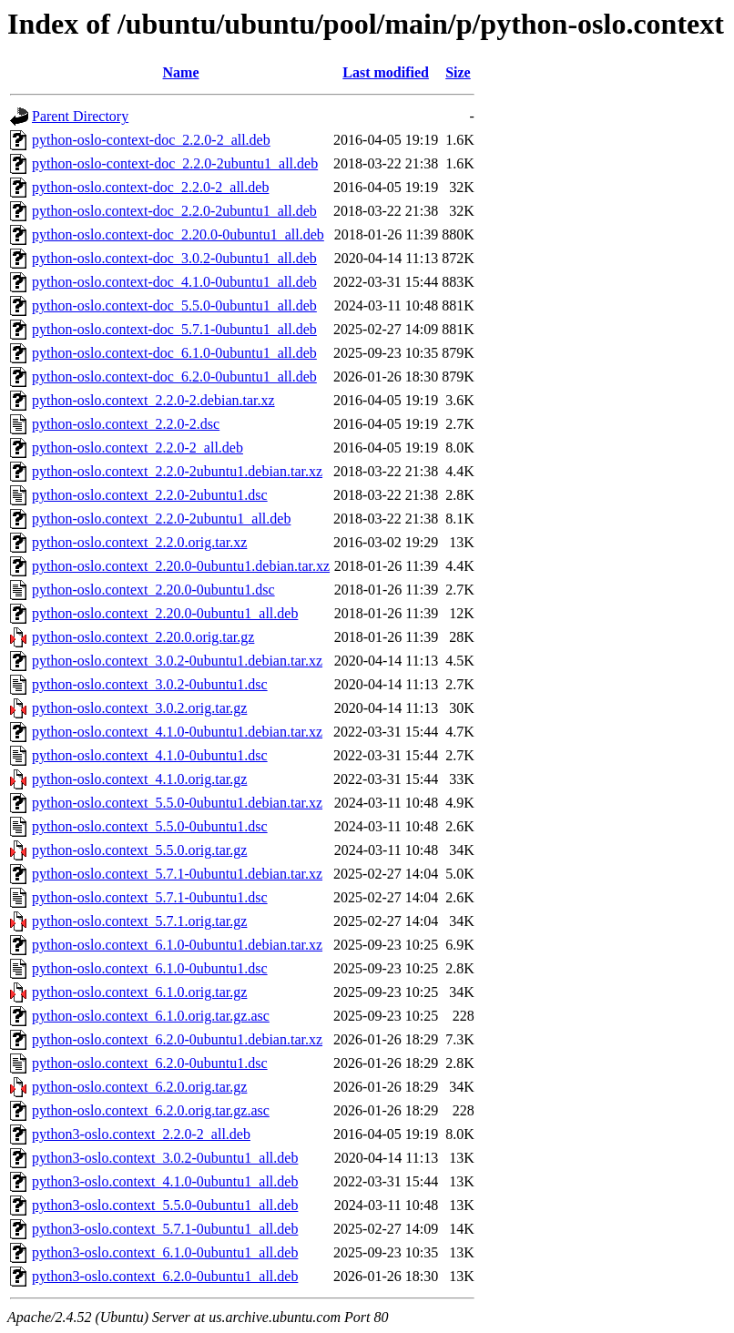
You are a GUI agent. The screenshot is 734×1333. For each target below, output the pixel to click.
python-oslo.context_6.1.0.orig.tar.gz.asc (151, 1015)
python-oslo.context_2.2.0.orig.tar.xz (139, 542)
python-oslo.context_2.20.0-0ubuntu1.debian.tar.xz (181, 566)
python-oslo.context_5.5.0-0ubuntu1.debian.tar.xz (177, 802)
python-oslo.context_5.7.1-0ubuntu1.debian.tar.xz (177, 873)
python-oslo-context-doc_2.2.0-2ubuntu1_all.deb (175, 163)
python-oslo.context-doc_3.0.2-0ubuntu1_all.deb (174, 258)
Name (181, 72)
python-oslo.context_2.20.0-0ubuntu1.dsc (153, 589)
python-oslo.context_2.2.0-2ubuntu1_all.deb (161, 518)
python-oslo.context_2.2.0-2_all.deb (137, 447)
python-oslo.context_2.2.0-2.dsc (125, 424)
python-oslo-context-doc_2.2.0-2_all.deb (151, 140)
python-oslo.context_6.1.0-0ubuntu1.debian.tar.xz (177, 944)
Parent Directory (80, 116)
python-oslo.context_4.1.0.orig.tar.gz (139, 779)
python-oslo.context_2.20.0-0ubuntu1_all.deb (165, 613)
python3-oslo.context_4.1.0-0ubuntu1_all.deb (165, 1181)
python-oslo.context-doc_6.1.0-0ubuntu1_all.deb (174, 353)
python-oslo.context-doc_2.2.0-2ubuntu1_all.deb (174, 211)
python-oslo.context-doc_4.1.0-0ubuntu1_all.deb (174, 282)
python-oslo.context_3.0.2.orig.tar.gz (139, 708)
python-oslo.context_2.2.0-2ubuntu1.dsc (150, 495)
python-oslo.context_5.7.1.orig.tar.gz (139, 921)
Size (458, 72)
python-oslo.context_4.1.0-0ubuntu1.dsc (150, 755)
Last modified (385, 72)
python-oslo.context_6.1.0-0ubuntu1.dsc (150, 968)
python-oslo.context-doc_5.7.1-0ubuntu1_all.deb (174, 329)
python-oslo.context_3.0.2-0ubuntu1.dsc (150, 684)
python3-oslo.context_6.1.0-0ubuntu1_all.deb (165, 1252)
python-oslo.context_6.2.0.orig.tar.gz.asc (151, 1110)
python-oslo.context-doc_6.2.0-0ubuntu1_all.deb (174, 376)
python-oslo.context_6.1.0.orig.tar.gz (139, 992)
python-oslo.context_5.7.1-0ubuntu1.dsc (150, 897)
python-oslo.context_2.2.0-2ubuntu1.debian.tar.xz (177, 471)
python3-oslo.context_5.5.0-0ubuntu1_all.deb (165, 1205)
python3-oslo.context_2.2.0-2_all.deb (141, 1134)
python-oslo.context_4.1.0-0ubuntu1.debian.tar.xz (177, 731)
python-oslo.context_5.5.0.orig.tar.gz (139, 850)
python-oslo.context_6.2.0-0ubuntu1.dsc (150, 1063)
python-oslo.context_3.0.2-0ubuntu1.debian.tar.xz (177, 660)
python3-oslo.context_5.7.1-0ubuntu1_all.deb (165, 1228)
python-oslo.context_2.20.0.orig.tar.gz (143, 637)
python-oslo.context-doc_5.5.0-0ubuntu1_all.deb (174, 305)
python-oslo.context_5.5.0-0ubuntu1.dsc (150, 826)
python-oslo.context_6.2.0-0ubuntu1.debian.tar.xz (177, 1039)
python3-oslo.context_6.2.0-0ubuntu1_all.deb (165, 1276)
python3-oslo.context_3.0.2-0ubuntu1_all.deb (165, 1157)
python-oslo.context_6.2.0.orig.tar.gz (139, 1086)
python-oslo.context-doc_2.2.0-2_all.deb (150, 187)
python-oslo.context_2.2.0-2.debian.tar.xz (153, 400)
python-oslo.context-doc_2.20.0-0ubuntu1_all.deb (178, 234)
